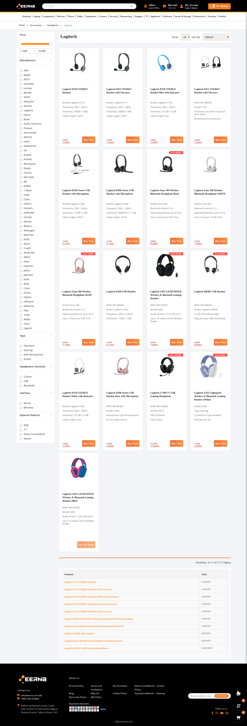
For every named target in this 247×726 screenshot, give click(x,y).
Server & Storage (184, 16)
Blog (71, 693)
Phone (72, 16)
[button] (170, 6)
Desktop (27, 16)
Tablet (80, 16)
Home (22, 25)
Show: (175, 37)
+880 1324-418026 (30, 698)
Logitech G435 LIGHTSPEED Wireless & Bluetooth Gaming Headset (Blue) (78, 497)
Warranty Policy (77, 697)
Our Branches (120, 685)
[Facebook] (212, 713)
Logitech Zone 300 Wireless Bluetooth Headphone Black (164, 192)
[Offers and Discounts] (151, 6)
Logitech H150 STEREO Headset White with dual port (77, 394)
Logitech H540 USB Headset (121, 291)
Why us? (95, 693)
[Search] (89, 6)
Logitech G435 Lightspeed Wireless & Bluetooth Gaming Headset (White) (209, 396)
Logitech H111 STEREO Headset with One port (118, 90)
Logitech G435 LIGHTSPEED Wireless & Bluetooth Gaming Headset (166, 295)
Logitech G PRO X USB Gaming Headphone (162, 394)
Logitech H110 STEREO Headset (80, 582)
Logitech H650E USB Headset (209, 291)
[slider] (20, 43)
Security (114, 16)
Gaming (212, 16)
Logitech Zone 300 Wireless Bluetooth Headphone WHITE (210, 192)
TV (148, 16)
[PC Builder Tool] (219, 6)
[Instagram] (217, 713)
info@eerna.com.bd (31, 695)
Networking (126, 16)
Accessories (200, 16)
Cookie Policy (120, 693)
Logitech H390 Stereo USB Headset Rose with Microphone (122, 394)
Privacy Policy (76, 685)
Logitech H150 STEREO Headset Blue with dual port (164, 90)
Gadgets (139, 16)
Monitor (62, 16)
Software (168, 16)
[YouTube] (221, 713)
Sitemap (160, 693)
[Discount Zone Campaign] (238, 693)
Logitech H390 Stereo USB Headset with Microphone (120, 192)
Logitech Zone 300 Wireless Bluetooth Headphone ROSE (77, 293)
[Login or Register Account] (189, 6)
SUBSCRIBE (221, 695)
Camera (103, 16)
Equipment (92, 16)
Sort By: (196, 37)
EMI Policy (96, 697)
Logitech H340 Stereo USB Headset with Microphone (76, 192)
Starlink (222, 16)
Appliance (156, 16)
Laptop (37, 16)
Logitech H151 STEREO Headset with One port (207, 90)
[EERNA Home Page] (26, 6)
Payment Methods (144, 693)
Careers (160, 685)
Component (49, 16)
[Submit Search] (131, 6)
